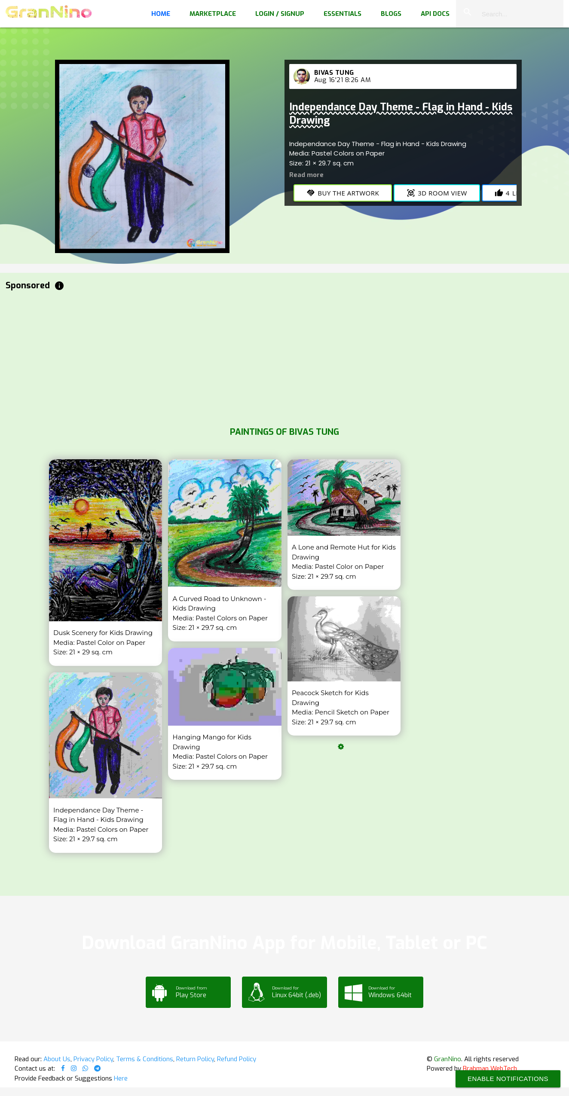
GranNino (447, 1059)
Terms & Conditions (144, 1059)
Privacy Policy (93, 1059)
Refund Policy (236, 1059)
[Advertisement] (263, 356)
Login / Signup (279, 13)
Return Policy (195, 1059)
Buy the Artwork (342, 193)
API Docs (435, 13)
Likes (512, 192)
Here (121, 1078)
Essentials (342, 13)
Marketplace (213, 13)
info (59, 286)
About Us (56, 1059)
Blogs (391, 13)
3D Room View (437, 193)
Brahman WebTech (490, 1068)
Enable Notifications (508, 1078)
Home (160, 13)
